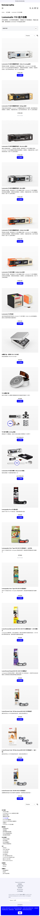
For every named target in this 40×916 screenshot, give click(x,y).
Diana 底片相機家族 (7, 819)
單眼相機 (5, 830)
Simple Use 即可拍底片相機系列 (9, 821)
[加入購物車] (20, 75)
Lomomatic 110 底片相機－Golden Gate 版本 (13, 272)
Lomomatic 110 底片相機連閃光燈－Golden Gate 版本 (15, 230)
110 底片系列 (5, 852)
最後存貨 (5, 864)
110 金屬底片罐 (5, 393)
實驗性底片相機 (6, 816)
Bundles (4, 866)
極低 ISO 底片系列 (6, 859)
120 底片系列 (5, 851)
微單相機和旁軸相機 (7, 831)
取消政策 (20, 887)
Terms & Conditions (20, 882)
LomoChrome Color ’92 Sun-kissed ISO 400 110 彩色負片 (17, 711)
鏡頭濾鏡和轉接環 (6, 834)
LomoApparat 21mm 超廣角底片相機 (10, 813)
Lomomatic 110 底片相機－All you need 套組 (13, 470)
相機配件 (5, 822)
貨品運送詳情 (20, 886)
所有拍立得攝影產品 (7, 843)
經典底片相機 (5, 814)
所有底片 (5, 847)
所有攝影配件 (5, 870)
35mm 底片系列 (6, 849)
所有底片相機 (5, 811)
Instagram (20, 904)
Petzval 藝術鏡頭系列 (7, 833)
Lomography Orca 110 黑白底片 (10, 509)
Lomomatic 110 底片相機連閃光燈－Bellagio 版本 (14, 106)
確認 (20, 913)
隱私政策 (5, 909)
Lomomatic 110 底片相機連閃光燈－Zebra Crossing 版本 (16, 64)
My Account (20, 889)
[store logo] (20, 5)
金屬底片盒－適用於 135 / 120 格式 (10, 354)
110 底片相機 (5, 818)
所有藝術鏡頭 (5, 828)
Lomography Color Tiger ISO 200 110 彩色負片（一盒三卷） (17, 548)
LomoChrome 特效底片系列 (9, 857)
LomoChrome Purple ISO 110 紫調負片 (14, 671)
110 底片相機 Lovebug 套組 (8, 432)
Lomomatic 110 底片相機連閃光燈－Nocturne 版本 (14, 146)
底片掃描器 (5, 854)
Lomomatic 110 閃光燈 (7, 314)
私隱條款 (20, 884)
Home (3, 12)
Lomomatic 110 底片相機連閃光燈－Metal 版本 (13, 188)
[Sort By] (30, 35)
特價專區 (3, 863)
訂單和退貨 (20, 891)
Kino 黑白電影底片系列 (7, 855)
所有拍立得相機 (6, 839)
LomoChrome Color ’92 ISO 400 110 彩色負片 (14, 790)
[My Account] (32, 8)
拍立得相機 (4, 837)
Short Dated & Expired (8, 860)
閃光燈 (4, 871)
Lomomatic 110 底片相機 (8, 824)
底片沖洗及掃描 (6, 873)
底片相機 (8, 12)
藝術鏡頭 (3, 826)
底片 (3, 846)
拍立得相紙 (5, 840)
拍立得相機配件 (6, 842)
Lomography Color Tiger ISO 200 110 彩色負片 (14, 588)
